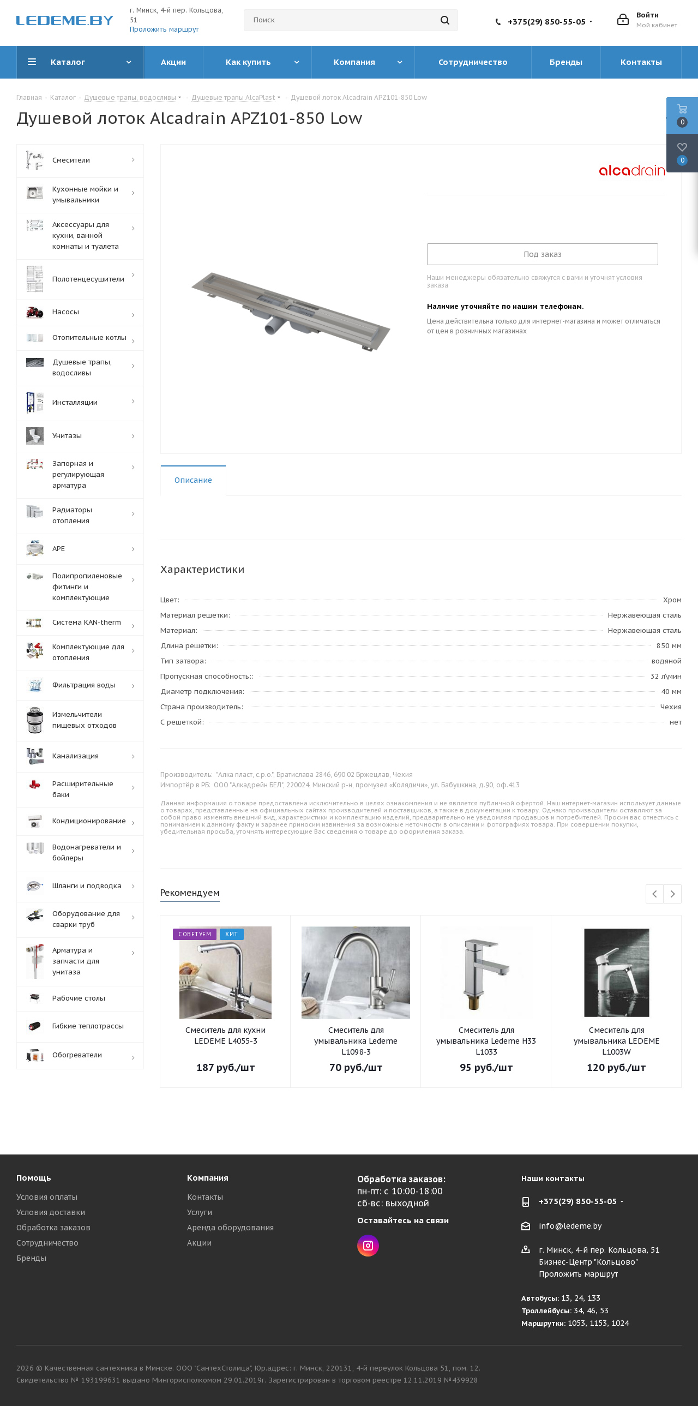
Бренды (31, 1258)
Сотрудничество (47, 1243)
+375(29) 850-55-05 (547, 21)
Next (673, 894)
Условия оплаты (46, 1197)
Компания (207, 1177)
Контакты (205, 1197)
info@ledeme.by (570, 1226)
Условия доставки (50, 1212)
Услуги (199, 1212)
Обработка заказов (53, 1228)
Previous (655, 894)
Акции (199, 1243)
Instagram (368, 1246)
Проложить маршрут (164, 29)
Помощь (33, 1177)
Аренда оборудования (230, 1228)
